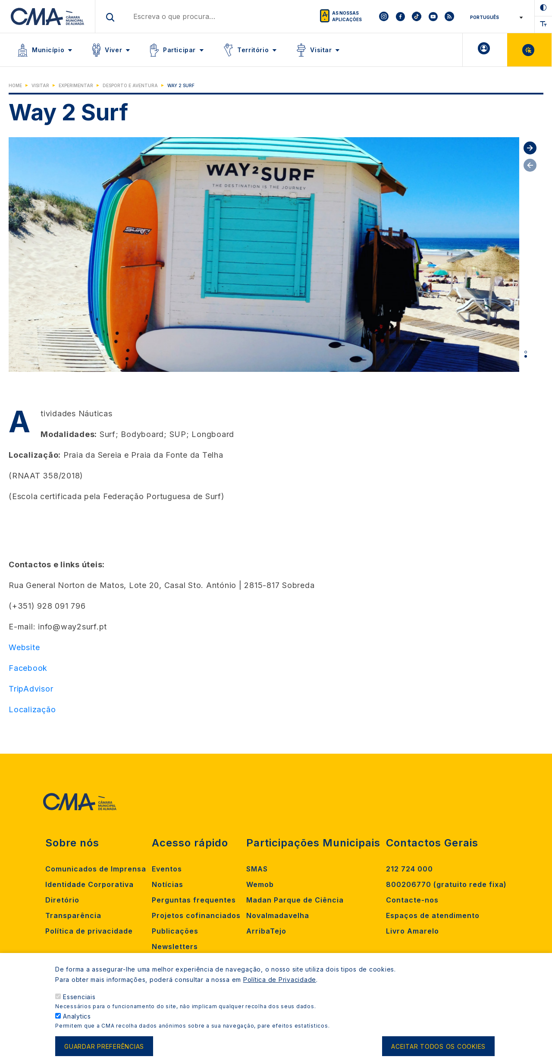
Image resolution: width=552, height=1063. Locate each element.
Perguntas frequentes (194, 900)
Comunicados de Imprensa (95, 869)
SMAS (257, 869)
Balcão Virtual (529, 49)
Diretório (62, 900)
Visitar (321, 49)
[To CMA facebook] (400, 16)
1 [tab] (525, 352)
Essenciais (79, 996)
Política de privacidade (89, 931)
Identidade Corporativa (89, 884)
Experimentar (76, 85)
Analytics (77, 1016)
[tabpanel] (264, 254)
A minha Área (485, 49)
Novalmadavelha (277, 915)
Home (15, 85)
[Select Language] (494, 17)
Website (24, 647)
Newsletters (175, 946)
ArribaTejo (266, 931)
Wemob (260, 884)
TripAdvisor (31, 688)
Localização (32, 709)
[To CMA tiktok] (416, 16)
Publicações (175, 931)
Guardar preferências (104, 1046)
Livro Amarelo (412, 931)
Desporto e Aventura (130, 85)
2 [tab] (525, 356)
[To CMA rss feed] (449, 16)
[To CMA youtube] (433, 16)
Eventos (167, 869)
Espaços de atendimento (433, 915)
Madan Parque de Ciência (295, 900)
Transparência (73, 915)
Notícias (167, 884)
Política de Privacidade (279, 979)
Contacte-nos (412, 900)
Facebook (28, 668)
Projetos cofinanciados (196, 915)
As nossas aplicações (347, 16)
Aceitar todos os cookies (438, 1046)
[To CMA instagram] (384, 16)
